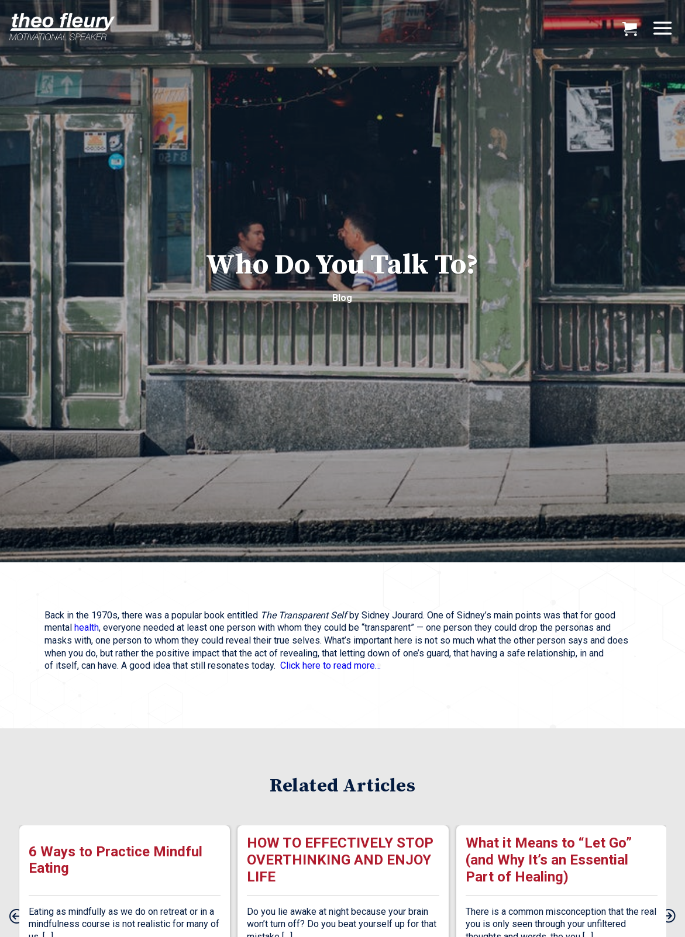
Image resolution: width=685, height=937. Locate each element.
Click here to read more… (330, 665)
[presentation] (16, 917)
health (86, 627)
